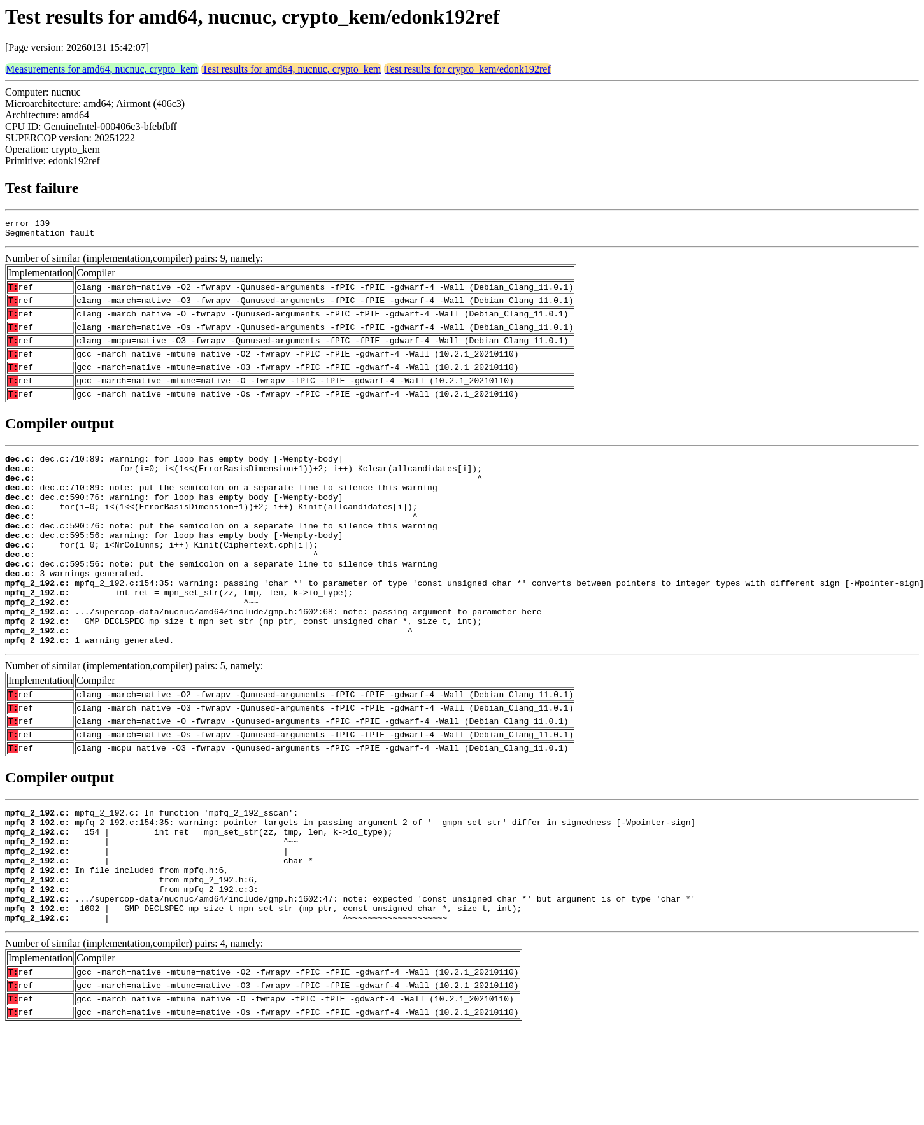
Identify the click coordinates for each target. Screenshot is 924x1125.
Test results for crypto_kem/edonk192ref (468, 69)
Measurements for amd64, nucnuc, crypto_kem (102, 69)
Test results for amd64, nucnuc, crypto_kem (291, 69)
